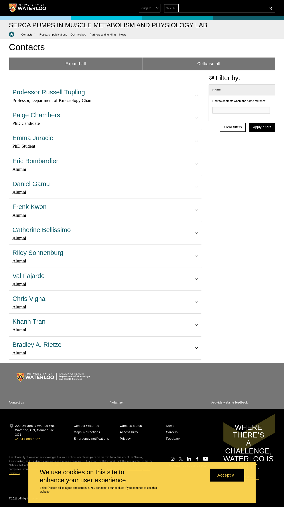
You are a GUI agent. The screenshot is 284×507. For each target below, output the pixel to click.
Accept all (227, 475)
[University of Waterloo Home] (28, 8)
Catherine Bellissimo (41, 229)
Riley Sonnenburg (37, 252)
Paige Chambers (36, 115)
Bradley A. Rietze (36, 344)
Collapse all (208, 64)
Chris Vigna (28, 298)
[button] (238, 8)
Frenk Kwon (29, 206)
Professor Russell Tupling (48, 92)
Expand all (75, 64)
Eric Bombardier (35, 161)
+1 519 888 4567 (27, 439)
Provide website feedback (229, 402)
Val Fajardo (28, 275)
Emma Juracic (32, 137)
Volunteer (117, 402)
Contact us (16, 402)
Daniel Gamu (31, 183)
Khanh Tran (28, 321)
